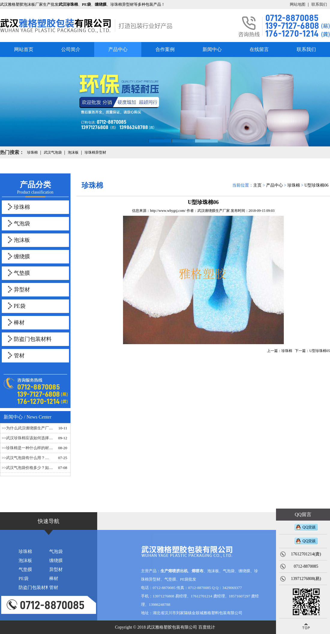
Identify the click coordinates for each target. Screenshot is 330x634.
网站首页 (23, 49)
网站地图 (297, 4)
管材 (19, 356)
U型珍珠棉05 (319, 351)
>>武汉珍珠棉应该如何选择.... (27, 438)
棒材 (19, 323)
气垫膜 (22, 273)
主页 (257, 185)
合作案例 (165, 49)
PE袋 (20, 306)
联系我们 (319, 4)
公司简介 (70, 49)
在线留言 (259, 49)
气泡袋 (22, 224)
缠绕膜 (22, 257)
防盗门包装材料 (33, 339)
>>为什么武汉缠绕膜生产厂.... (27, 428)
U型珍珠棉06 (316, 185)
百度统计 (206, 627)
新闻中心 (212, 49)
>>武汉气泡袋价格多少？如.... (27, 467)
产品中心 (118, 49)
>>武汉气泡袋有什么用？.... (25, 457)
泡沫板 (22, 240)
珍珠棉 (22, 207)
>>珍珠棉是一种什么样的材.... (27, 448)
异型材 (22, 290)
